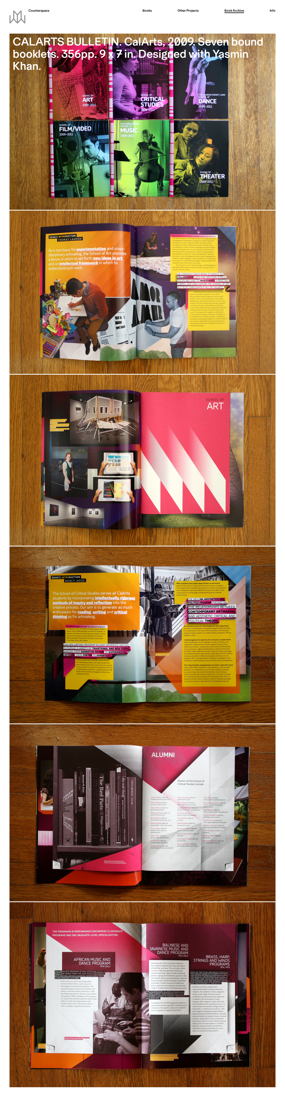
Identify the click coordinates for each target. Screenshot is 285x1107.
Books (147, 10)
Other (188, 10)
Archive (234, 10)
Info (273, 10)
